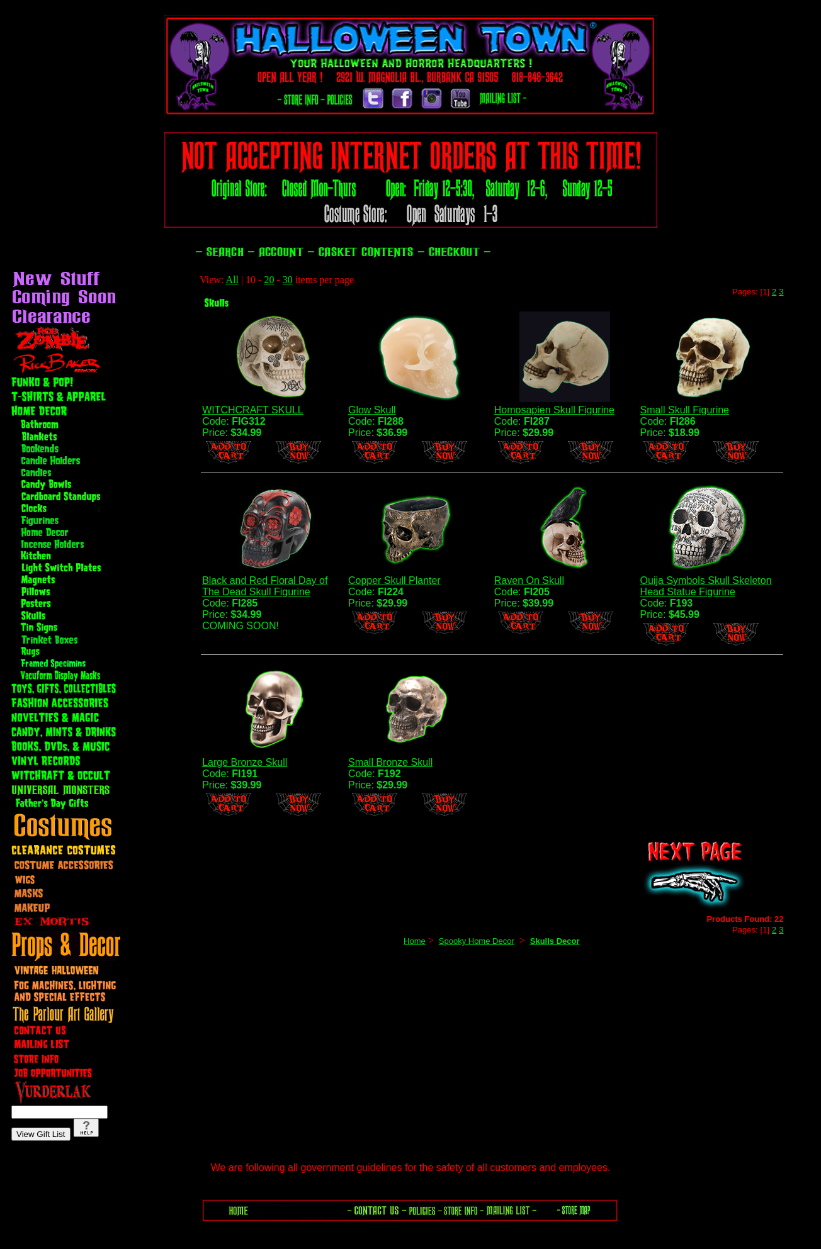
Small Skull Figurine (684, 410)
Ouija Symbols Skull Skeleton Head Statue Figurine (706, 586)
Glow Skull (372, 410)
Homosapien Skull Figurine (554, 410)
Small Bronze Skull (390, 762)
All (231, 279)
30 (288, 279)
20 (269, 279)
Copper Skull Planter (394, 580)
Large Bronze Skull (244, 762)
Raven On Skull (529, 580)
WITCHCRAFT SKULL (252, 410)
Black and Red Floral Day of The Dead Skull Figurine (264, 586)
